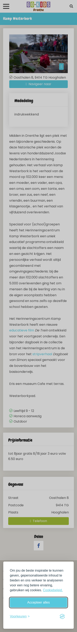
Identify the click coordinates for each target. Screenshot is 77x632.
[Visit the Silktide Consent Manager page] (62, 616)
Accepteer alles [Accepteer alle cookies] (38, 602)
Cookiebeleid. (53, 590)
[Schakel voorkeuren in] (20, 616)
